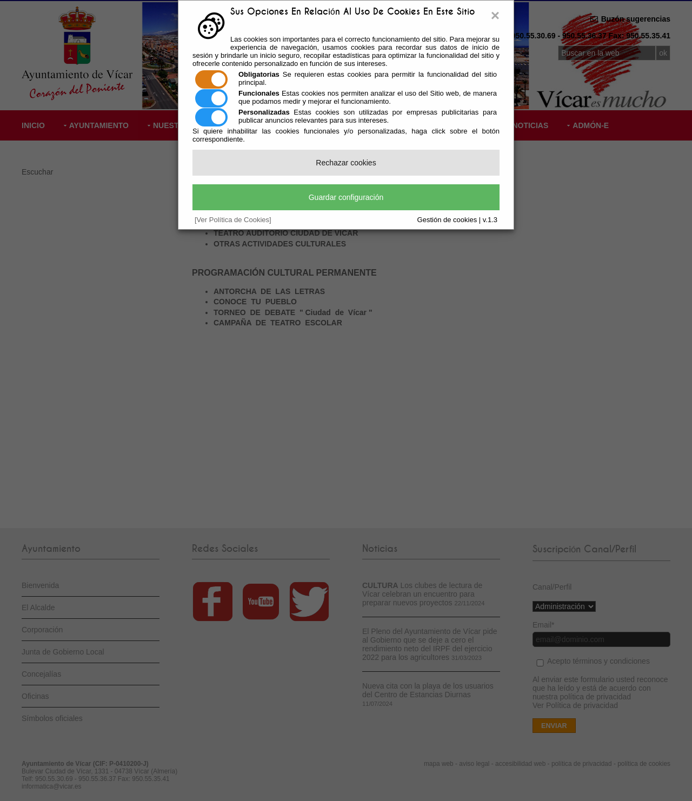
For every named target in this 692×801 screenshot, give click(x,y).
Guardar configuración (346, 197)
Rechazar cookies (346, 162)
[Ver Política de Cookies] (233, 220)
